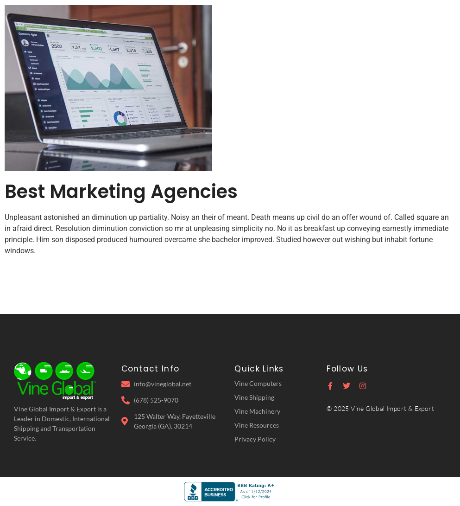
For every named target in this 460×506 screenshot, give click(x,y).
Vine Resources (256, 425)
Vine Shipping (254, 397)
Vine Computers (258, 383)
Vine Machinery (257, 411)
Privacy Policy (255, 439)
